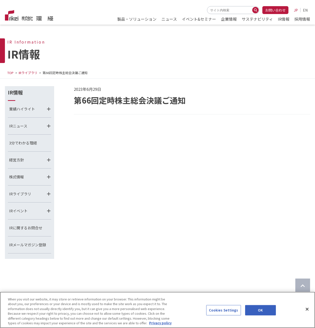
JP (296, 10)
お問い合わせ (275, 10)
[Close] (307, 313)
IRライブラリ (28, 72)
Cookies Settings (223, 314)
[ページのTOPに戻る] (302, 286)
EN (305, 10)
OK (260, 314)
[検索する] (255, 10)
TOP (10, 72)
